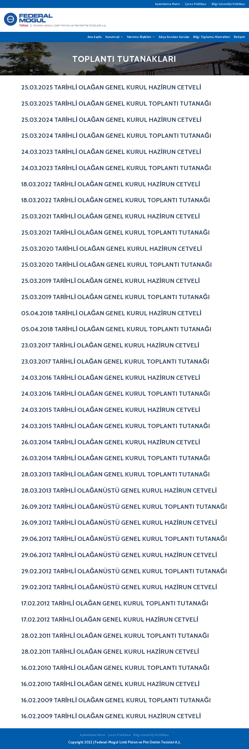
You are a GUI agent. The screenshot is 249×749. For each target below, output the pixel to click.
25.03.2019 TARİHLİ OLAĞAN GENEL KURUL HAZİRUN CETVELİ (110, 281)
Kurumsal (114, 37)
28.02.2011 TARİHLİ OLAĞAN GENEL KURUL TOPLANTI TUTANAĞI (115, 635)
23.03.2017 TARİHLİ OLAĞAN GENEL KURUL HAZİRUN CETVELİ (110, 345)
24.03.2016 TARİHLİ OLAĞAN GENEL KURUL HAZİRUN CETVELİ (110, 377)
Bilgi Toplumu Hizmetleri (211, 37)
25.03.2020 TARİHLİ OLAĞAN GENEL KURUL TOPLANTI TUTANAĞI (116, 264)
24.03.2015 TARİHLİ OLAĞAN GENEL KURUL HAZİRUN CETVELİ (110, 410)
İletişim (239, 37)
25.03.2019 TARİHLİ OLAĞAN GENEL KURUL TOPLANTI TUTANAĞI (115, 297)
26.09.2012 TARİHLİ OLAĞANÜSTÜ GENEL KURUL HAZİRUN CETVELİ (119, 522)
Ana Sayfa (95, 37)
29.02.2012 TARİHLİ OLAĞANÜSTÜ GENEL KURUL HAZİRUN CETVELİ (119, 587)
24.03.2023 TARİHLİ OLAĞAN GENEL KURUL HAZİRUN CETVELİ (111, 152)
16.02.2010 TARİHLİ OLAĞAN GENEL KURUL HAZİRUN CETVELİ (110, 684)
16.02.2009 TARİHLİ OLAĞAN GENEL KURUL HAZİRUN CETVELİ (111, 716)
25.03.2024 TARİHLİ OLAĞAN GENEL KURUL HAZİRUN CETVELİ (111, 119)
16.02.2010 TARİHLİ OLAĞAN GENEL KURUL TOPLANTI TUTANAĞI (115, 667)
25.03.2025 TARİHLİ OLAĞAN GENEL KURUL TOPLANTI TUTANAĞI (116, 103)
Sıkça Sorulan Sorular (174, 37)
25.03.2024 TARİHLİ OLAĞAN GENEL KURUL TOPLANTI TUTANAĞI (116, 135)
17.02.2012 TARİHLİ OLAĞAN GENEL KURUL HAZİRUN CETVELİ (109, 619)
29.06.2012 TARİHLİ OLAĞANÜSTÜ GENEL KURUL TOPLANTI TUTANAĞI (124, 539)
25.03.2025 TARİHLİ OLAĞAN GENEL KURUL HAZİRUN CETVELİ (111, 87)
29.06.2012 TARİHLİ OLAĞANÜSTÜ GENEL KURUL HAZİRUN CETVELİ (119, 555)
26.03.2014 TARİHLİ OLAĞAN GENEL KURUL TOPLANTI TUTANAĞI (115, 458)
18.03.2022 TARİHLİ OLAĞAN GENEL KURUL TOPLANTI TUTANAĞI (115, 200)
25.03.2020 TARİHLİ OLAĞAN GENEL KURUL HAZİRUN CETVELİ (111, 248)
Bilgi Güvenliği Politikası (228, 4)
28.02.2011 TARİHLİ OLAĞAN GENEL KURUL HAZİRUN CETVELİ (110, 651)
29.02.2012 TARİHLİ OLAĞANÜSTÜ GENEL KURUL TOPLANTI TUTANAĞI (124, 571)
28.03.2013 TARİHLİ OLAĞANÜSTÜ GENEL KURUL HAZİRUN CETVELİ (119, 490)
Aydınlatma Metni (167, 4)
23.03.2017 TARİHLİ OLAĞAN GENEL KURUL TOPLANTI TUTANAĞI (115, 361)
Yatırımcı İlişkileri (141, 37)
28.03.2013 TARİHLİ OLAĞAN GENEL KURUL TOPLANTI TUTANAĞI (115, 474)
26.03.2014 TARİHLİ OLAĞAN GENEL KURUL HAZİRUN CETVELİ (110, 442)
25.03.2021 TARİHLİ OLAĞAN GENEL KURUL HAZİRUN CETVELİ (110, 216)
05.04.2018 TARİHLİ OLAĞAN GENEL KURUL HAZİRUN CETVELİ (111, 313)
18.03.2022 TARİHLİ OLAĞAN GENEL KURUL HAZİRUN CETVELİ (110, 184)
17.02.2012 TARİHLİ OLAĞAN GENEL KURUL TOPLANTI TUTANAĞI (114, 603)
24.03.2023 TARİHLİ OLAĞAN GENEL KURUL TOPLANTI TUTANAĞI (116, 168)
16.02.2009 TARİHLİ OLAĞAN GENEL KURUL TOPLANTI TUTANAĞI (116, 700)
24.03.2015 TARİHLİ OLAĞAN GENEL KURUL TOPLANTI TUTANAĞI (115, 426)
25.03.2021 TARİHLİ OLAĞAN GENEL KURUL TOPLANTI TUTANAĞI (115, 232)
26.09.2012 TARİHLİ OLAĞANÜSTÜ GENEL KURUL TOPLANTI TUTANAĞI (124, 506)
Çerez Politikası (195, 4)
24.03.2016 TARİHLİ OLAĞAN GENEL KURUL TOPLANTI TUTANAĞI (115, 393)
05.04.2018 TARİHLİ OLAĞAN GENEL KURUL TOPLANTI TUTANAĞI (116, 329)
